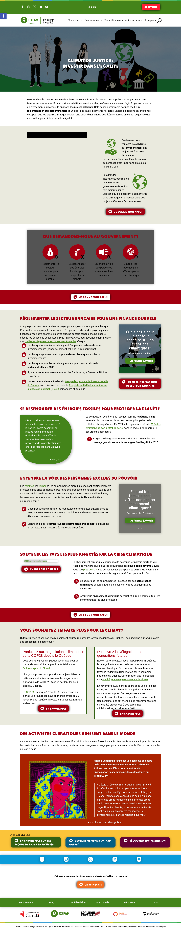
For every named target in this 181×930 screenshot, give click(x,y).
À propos (149, 20)
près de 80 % (90, 569)
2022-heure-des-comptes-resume (35, 561)
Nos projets (73, 20)
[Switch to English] (91, 7)
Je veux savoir (141, 363)
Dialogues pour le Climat (36, 668)
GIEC (54, 460)
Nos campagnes (92, 20)
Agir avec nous (132, 20)
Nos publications (112, 20)
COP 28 (30, 692)
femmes (29, 485)
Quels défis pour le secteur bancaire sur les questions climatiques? (140, 342)
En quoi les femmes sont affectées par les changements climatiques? (140, 502)
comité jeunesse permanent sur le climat (125, 679)
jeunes (42, 485)
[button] (3, 16)
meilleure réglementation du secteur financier (50, 341)
